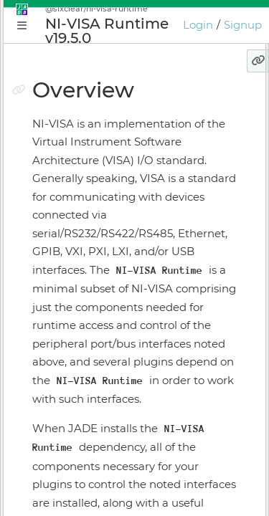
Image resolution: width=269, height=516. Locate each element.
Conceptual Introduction (100, 199)
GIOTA (52, 400)
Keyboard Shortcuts (87, 425)
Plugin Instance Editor (93, 274)
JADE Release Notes (87, 475)
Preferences (67, 450)
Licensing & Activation (93, 375)
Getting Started (77, 224)
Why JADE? (66, 174)
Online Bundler (76, 349)
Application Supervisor (95, 299)
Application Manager (90, 249)
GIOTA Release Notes (90, 500)
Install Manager (75, 324)
